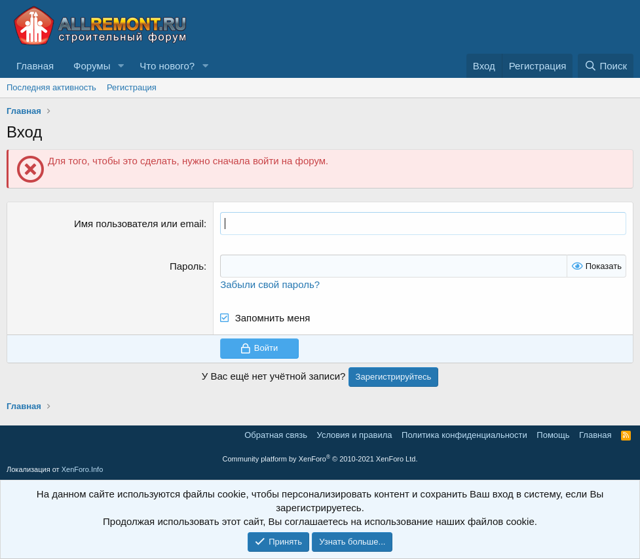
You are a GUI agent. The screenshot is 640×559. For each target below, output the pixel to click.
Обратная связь (275, 435)
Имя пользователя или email (139, 223)
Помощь (552, 435)
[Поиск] (605, 66)
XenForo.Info (83, 469)
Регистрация (132, 87)
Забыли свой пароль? (270, 284)
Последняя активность (51, 87)
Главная (35, 65)
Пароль (187, 266)
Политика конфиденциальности (464, 435)
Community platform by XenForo (320, 459)
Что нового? (167, 65)
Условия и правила (354, 435)
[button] (120, 66)
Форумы (91, 65)
